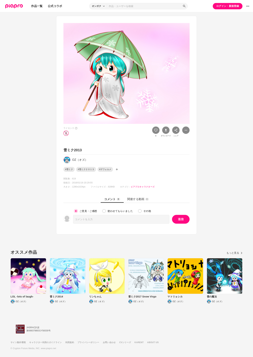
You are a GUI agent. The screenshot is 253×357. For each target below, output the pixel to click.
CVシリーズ (125, 342)
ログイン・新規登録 (227, 6)
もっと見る (234, 252)
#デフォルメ (105, 169)
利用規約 (69, 342)
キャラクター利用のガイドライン (45, 342)
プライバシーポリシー (88, 342)
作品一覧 (37, 6)
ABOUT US (153, 342)
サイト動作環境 (18, 342)
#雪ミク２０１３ (86, 169)
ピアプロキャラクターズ (143, 187)
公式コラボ (55, 6)
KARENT (139, 342)
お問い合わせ (109, 342)
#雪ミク (69, 169)
